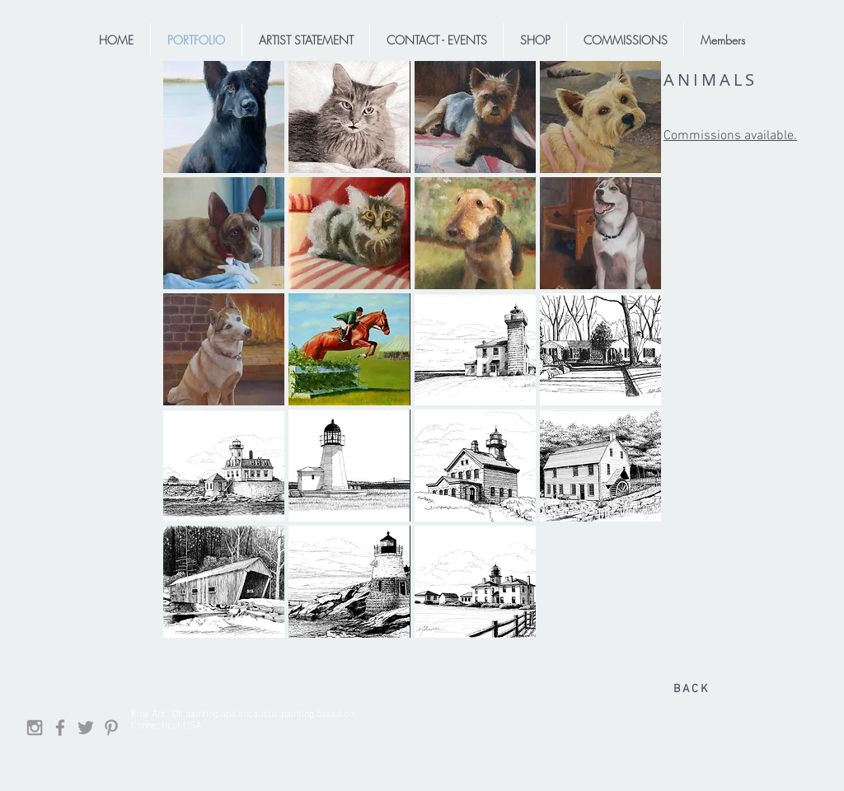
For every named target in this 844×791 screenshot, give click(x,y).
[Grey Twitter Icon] (85, 727)
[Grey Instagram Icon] (34, 727)
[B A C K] (689, 689)
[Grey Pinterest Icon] (111, 727)
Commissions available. (730, 136)
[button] (223, 117)
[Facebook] (60, 727)
